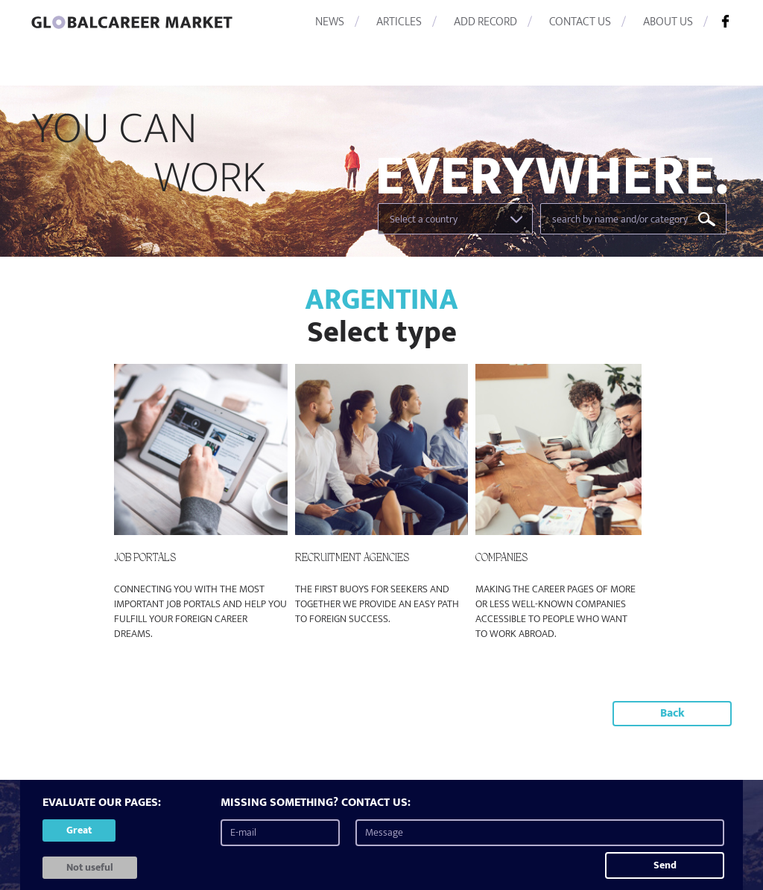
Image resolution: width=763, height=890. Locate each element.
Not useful (89, 867)
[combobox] (455, 218)
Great (79, 830)
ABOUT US (668, 22)
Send (665, 865)
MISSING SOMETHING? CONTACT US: (316, 803)
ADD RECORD (485, 22)
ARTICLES (399, 22)
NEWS (329, 22)
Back (672, 713)
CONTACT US (580, 22)
